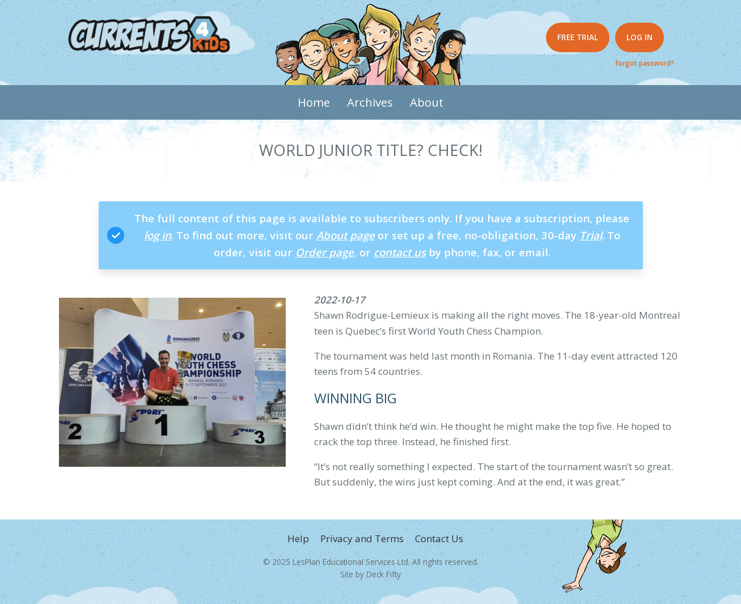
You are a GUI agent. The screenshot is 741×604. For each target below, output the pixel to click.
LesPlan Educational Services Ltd (350, 561)
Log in (639, 37)
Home (314, 102)
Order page (324, 252)
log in (157, 235)
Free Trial (577, 37)
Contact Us (439, 538)
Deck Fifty (383, 574)
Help (298, 538)
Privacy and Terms (362, 538)
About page (345, 235)
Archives (370, 102)
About (426, 102)
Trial (590, 235)
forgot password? (644, 62)
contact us (400, 252)
